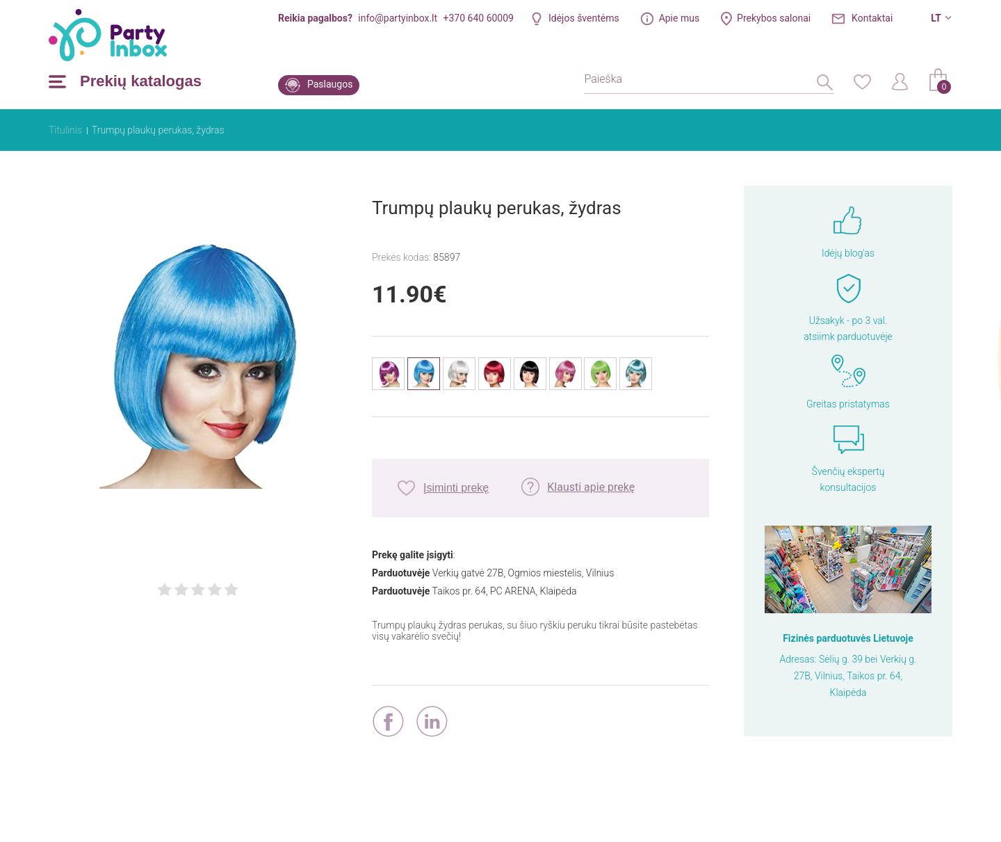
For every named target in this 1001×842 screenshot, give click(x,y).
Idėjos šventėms (583, 18)
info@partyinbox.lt (397, 18)
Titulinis (65, 130)
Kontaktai (872, 18)
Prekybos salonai (774, 18)
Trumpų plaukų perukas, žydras (158, 130)
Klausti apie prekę (591, 487)
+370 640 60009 (478, 18)
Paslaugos (329, 84)
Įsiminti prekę (456, 488)
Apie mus (679, 18)
